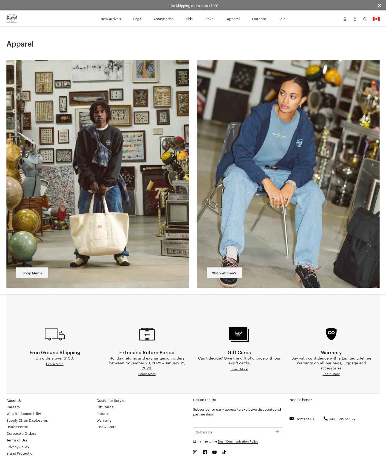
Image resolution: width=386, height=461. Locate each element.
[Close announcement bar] (379, 5)
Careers (13, 406)
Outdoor (259, 18)
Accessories (163, 18)
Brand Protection (20, 453)
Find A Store (106, 426)
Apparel (233, 18)
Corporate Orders (21, 433)
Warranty (104, 420)
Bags (137, 18)
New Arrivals (111, 18)
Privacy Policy (17, 446)
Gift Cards (104, 406)
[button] (345, 18)
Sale (282, 18)
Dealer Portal (17, 426)
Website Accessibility (23, 413)
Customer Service (111, 400)
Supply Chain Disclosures (27, 420)
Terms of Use (17, 439)
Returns (102, 413)
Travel (209, 18)
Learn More (55, 363)
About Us (13, 400)
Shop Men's (32, 272)
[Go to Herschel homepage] (11, 18)
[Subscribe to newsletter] (238, 432)
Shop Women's (224, 272)
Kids (189, 18)
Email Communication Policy (238, 441)
